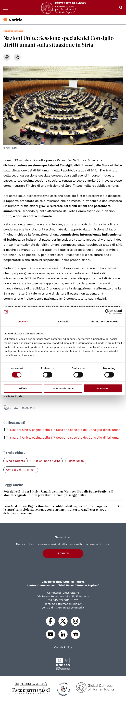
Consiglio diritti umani (20, 469)
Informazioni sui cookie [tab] (104, 321)
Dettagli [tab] (63, 321)
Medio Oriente (15, 460)
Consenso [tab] (22, 321)
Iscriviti (63, 553)
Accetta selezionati (63, 388)
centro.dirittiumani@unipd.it (63, 603)
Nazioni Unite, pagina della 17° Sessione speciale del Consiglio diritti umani (65, 429)
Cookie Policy (63, 647)
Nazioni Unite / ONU (46, 460)
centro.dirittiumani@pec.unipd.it (63, 607)
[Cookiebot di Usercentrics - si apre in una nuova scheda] (107, 311)
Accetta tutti (102, 388)
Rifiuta (23, 388)
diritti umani (13, 31)
